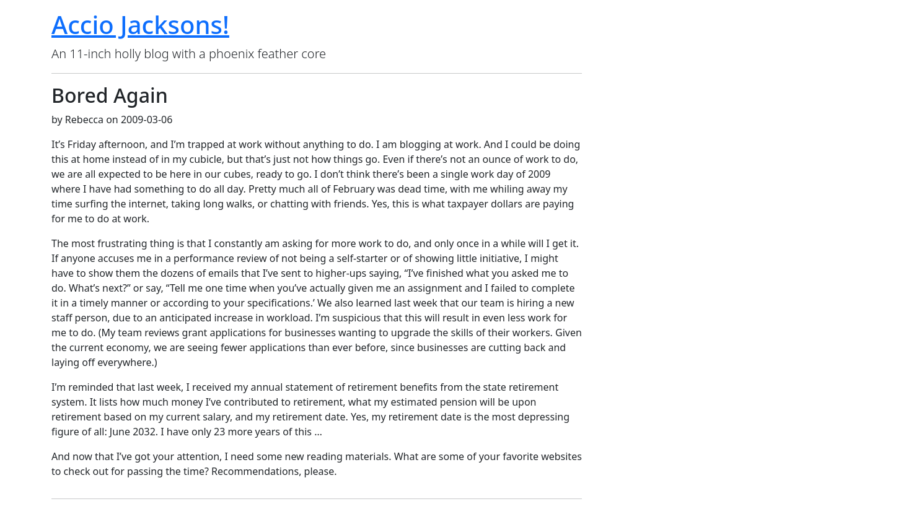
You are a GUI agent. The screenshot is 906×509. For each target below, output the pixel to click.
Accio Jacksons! (140, 24)
